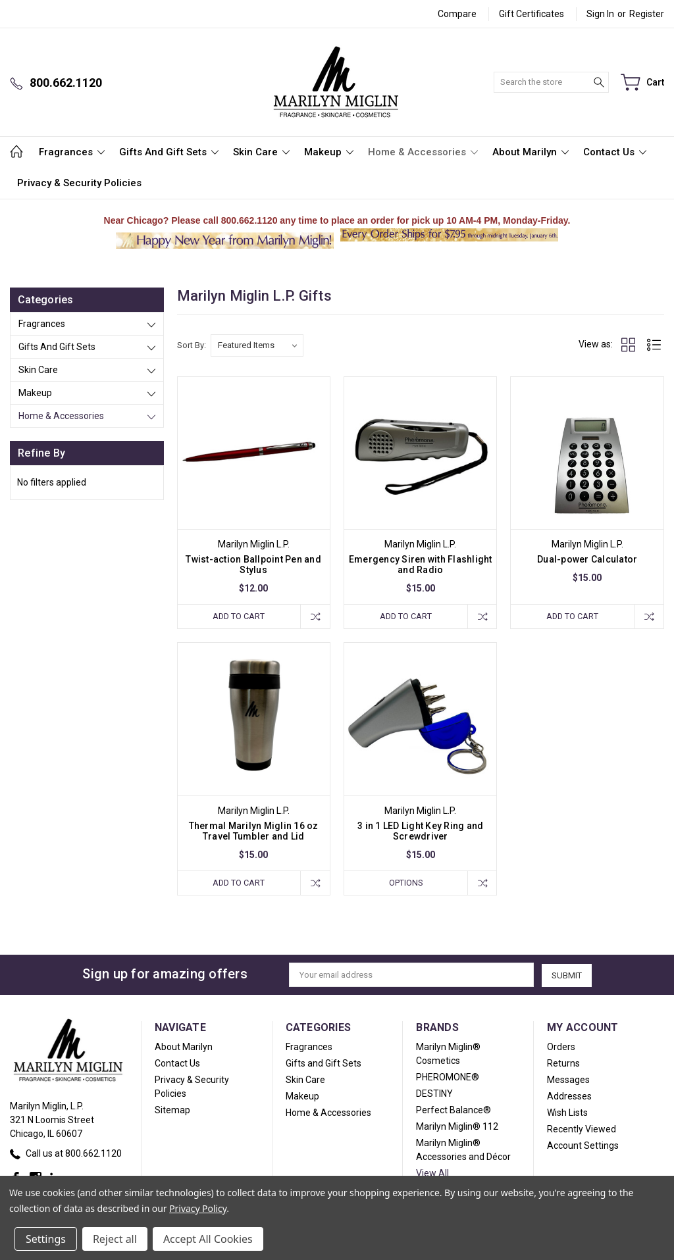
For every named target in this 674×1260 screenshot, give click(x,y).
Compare (457, 14)
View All (432, 1174)
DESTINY (434, 1094)
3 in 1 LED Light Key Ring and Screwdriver (420, 831)
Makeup (328, 152)
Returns (563, 1064)
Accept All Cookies (208, 1239)
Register (646, 14)
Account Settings (583, 1146)
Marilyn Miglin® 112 (457, 1127)
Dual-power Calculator (587, 559)
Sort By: (191, 345)
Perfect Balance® (453, 1110)
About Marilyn (530, 152)
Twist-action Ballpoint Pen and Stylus (253, 564)
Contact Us (614, 152)
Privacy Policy (197, 1208)
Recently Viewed (581, 1129)
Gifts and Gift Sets (169, 152)
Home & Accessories (423, 152)
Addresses (569, 1097)
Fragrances (72, 152)
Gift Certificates (531, 14)
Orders (561, 1047)
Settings (46, 1239)
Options (405, 883)
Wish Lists (567, 1113)
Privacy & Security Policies (79, 183)
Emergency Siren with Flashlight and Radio (420, 564)
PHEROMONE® (447, 1077)
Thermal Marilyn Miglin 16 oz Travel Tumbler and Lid (254, 831)
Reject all (115, 1239)
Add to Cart (238, 616)
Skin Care (261, 152)
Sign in (600, 14)
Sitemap (172, 1110)
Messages (568, 1080)
